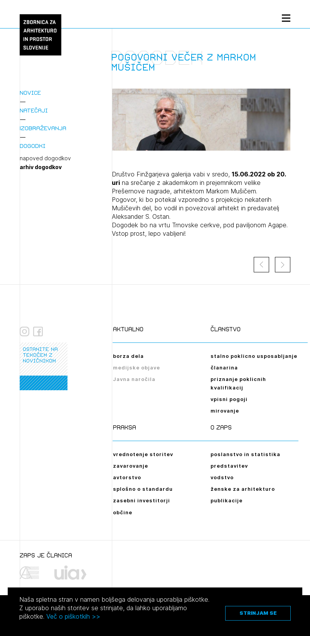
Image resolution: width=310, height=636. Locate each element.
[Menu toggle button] (286, 18)
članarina (224, 367)
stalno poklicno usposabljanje (254, 355)
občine (122, 512)
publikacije (227, 500)
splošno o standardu (143, 488)
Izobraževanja (43, 128)
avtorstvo (127, 477)
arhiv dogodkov (41, 167)
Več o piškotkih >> (73, 616)
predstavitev (229, 465)
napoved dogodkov (45, 158)
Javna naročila (134, 379)
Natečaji (34, 110)
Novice (30, 92)
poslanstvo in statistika (245, 454)
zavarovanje (130, 465)
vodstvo (222, 477)
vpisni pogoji (229, 399)
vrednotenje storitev (143, 454)
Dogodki (32, 146)
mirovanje (225, 410)
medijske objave (136, 367)
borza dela (128, 355)
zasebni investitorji (141, 500)
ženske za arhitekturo (243, 488)
